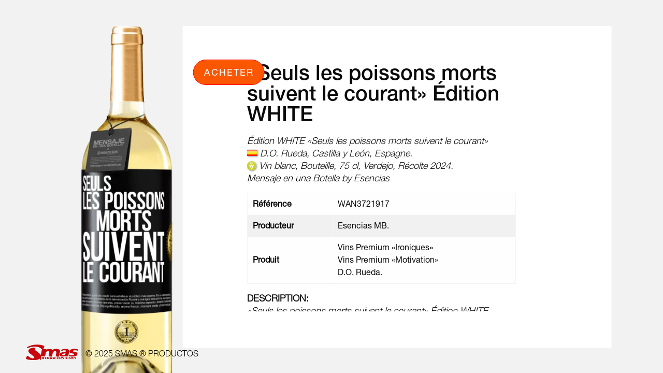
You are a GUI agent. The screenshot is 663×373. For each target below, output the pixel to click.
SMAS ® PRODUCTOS (156, 353)
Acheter (229, 72)
